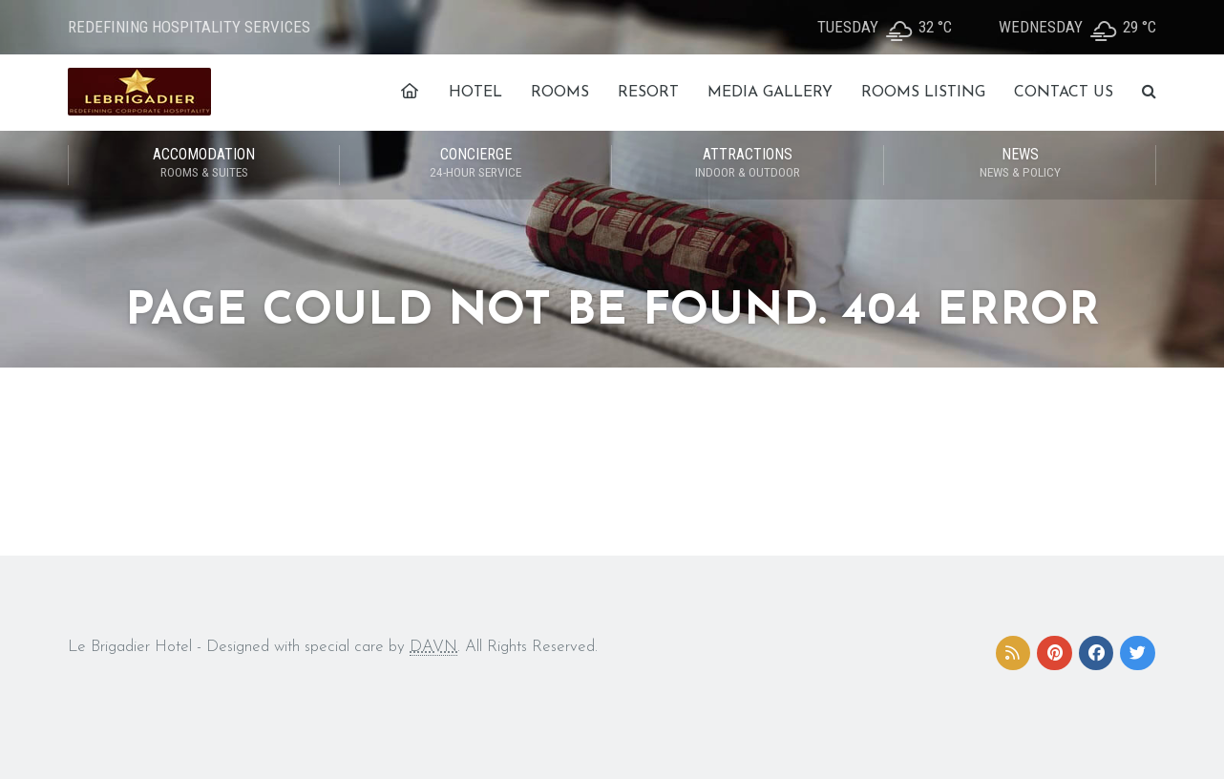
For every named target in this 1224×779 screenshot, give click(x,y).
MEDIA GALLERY (770, 92)
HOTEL (475, 92)
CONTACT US (1063, 92)
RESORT (648, 92)
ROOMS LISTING (923, 92)
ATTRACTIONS (747, 164)
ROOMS (560, 92)
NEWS (1019, 164)
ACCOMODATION (204, 164)
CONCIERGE (475, 164)
